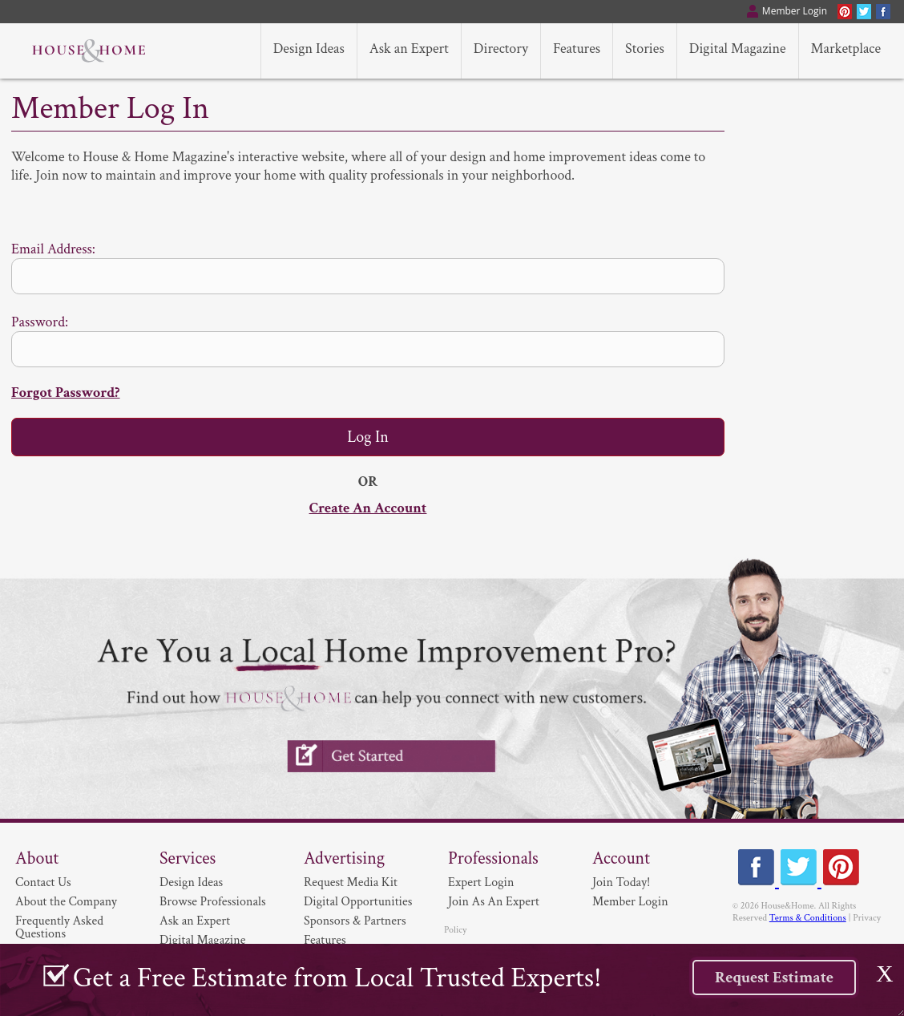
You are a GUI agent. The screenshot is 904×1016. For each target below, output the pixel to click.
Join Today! (621, 882)
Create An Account (368, 508)
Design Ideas (191, 882)
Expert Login (481, 882)
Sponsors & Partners (355, 921)
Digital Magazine (202, 940)
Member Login (630, 901)
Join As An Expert (493, 901)
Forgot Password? (65, 392)
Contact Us (43, 882)
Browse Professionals (212, 901)
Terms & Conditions (807, 918)
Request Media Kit (351, 882)
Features (325, 940)
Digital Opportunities (358, 901)
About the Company (66, 901)
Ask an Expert (194, 921)
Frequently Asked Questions (59, 927)
